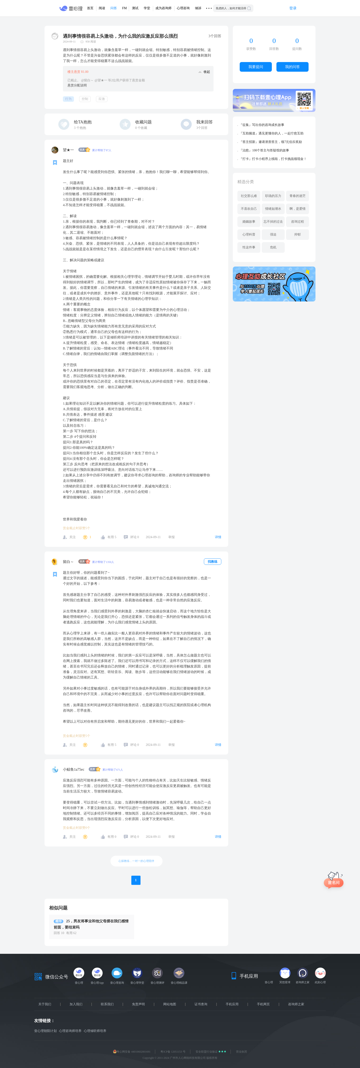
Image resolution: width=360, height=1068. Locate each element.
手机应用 (232, 1004)
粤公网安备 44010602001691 (131, 1051)
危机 (273, 247)
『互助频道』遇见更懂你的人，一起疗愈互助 (271, 133)
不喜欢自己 (249, 208)
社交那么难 (249, 196)
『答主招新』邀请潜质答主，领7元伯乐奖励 (270, 142)
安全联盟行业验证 (207, 1051)
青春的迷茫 (298, 196)
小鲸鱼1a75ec (74, 769)
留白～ (69, 562)
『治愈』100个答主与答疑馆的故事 (264, 150)
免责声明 (138, 1004)
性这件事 (248, 247)
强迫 (273, 234)
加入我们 (76, 1004)
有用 (111, 537)
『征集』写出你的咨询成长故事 (261, 125)
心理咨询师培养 (70, 1031)
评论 (134, 537)
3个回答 (202, 128)
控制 (85, 99)
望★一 (69, 150)
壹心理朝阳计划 (45, 1031)
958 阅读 (91, 41)
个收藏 (141, 128)
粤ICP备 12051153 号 (172, 1051)
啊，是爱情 (298, 208)
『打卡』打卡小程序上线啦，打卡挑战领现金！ (273, 159)
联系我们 (107, 1004)
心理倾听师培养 (95, 1031)
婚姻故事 (248, 221)
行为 (68, 99)
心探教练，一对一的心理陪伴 (136, 861)
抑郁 (297, 234)
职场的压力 (273, 196)
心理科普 (248, 234)
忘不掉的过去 (273, 221)
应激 (101, 99)
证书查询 (200, 1004)
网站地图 (169, 1004)
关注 (72, 537)
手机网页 (263, 1004)
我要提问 (255, 67)
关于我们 (44, 1004)
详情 (218, 537)
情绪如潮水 (273, 208)
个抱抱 (80, 128)
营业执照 (241, 1051)
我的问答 (292, 67)
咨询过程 (297, 221)
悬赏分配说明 (77, 85)
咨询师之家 (296, 1004)
